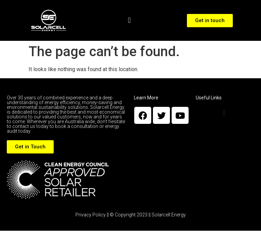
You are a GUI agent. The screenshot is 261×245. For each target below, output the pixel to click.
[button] (129, 20)
